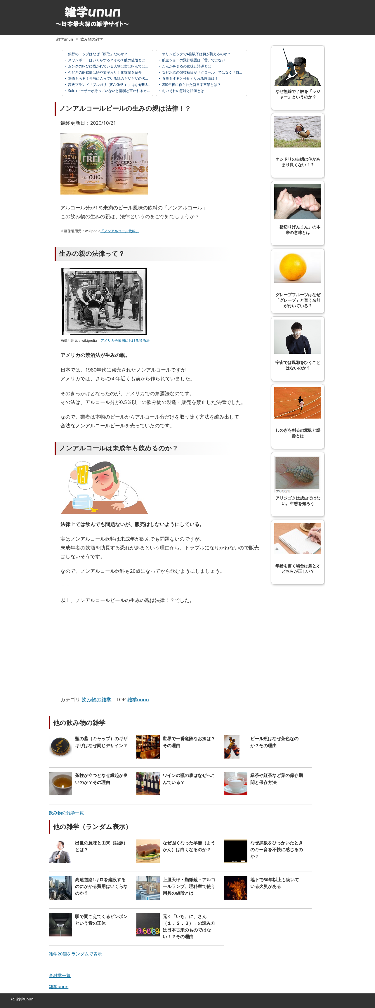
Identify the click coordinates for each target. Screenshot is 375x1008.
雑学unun (64, 39)
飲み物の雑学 (91, 39)
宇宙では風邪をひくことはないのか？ (297, 345)
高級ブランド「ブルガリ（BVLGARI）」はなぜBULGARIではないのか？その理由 (131, 84)
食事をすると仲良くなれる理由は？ (189, 78)
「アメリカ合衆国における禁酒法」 (125, 340)
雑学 (20, 999)
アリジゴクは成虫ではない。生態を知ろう (297, 480)
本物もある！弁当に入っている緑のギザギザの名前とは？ (113, 78)
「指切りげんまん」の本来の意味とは (297, 209)
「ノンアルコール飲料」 (119, 230)
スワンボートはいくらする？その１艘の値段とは (106, 60)
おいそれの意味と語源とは (182, 90)
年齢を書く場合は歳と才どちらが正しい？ (297, 548)
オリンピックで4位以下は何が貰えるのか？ (196, 53)
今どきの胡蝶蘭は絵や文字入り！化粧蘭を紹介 (104, 72)
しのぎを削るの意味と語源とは (297, 412)
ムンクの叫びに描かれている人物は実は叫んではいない (111, 66)
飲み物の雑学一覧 (66, 813)
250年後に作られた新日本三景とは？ (191, 84)
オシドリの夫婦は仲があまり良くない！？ (297, 141)
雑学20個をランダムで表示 (75, 954)
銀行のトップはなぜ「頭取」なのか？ (97, 53)
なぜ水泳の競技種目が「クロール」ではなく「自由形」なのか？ (212, 72)
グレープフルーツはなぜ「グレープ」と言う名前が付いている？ (297, 280)
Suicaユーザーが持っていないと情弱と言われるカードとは (114, 90)
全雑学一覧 (60, 975)
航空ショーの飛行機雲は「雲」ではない (193, 60)
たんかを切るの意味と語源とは (186, 66)
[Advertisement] (109, 651)
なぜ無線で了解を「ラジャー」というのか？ (297, 73)
